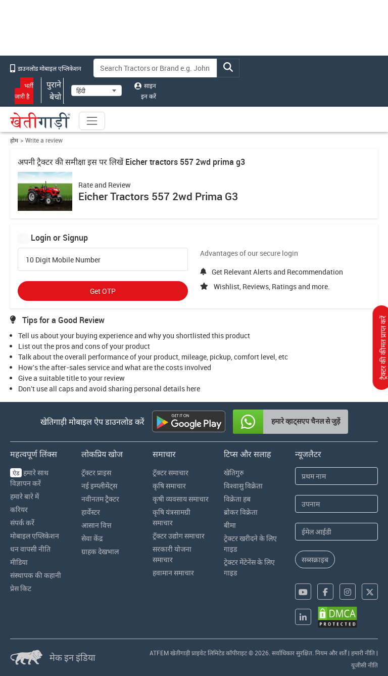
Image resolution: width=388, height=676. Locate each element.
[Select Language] (96, 90)
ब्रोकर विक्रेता (241, 512)
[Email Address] (336, 531)
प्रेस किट (20, 588)
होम (14, 140)
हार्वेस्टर (90, 512)
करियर (19, 509)
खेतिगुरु (234, 472)
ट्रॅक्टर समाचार (170, 472)
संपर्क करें (22, 522)
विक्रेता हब (237, 499)
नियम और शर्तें (331, 653)
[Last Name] (336, 504)
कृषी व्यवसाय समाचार (181, 499)
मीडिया (19, 562)
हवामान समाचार (173, 572)
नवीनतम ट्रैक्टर (100, 499)
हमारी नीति (363, 653)
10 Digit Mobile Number (63, 259)
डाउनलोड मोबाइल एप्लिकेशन (45, 68)
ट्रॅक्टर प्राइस (96, 472)
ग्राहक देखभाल (100, 551)
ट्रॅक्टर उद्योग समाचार (179, 535)
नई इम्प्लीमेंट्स (99, 485)
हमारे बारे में (24, 496)
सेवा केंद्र (92, 538)
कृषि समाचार (169, 485)
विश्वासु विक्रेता (243, 485)
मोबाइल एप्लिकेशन (34, 535)
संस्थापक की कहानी (35, 575)
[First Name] (336, 476)
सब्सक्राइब (315, 559)
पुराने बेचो (52, 90)
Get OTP (103, 291)
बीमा (230, 525)
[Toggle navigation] (92, 121)
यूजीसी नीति (364, 665)
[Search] (155, 68)
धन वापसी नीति (30, 549)
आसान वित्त (96, 525)
